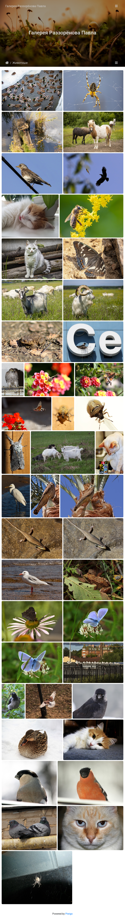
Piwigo (69, 913)
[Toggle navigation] (116, 6)
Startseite (7, 63)
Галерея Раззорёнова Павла (25, 6)
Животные (20, 63)
